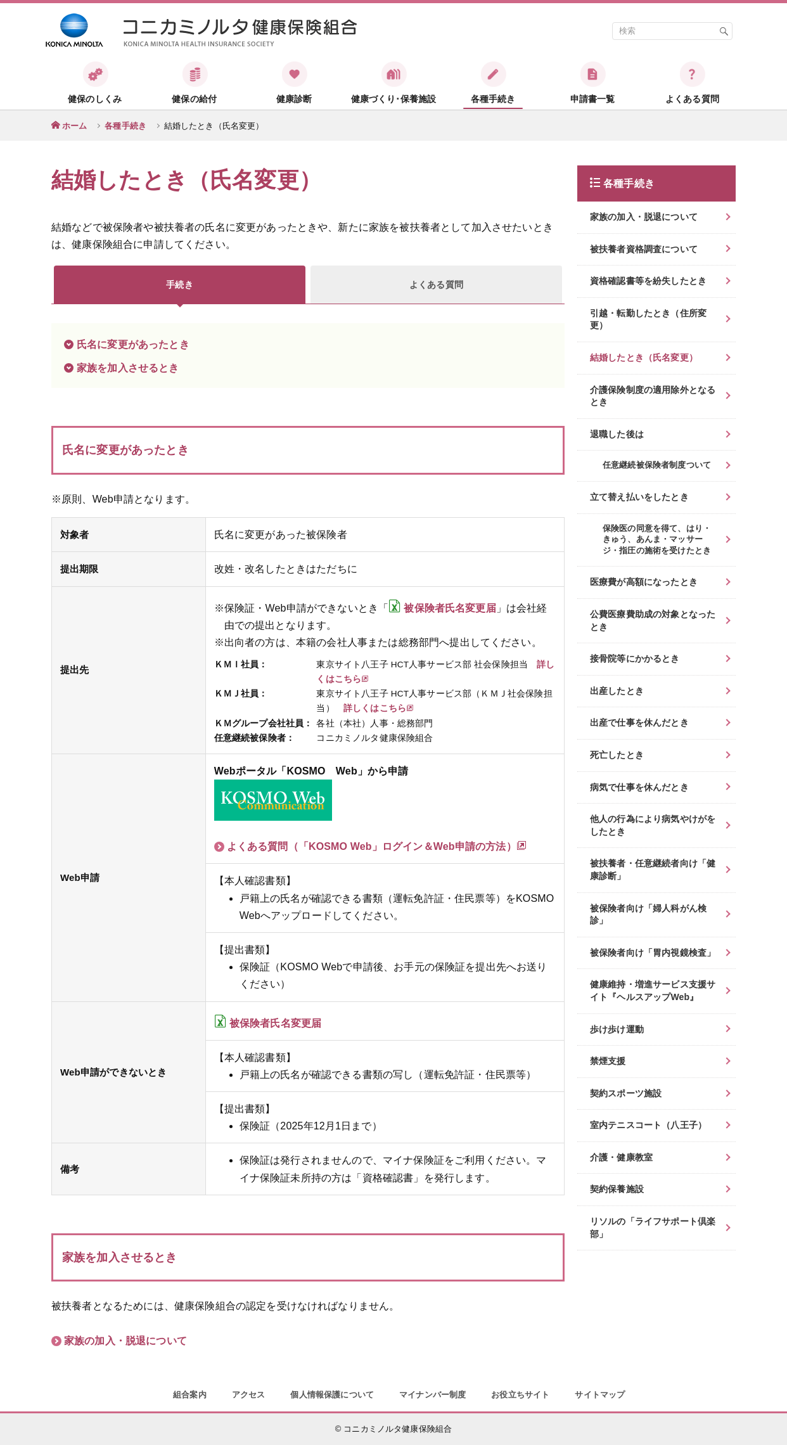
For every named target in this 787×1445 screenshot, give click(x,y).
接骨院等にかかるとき (635, 658)
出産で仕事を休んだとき (639, 722)
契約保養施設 (617, 1189)
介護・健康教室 (621, 1157)
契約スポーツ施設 (626, 1093)
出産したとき (617, 691)
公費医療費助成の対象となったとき (652, 620)
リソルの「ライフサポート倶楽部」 (652, 1227)
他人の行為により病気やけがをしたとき (652, 825)
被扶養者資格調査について (644, 249)
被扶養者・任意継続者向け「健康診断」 (652, 869)
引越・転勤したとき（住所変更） (648, 319)
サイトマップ (600, 1394)
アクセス (249, 1394)
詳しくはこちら (378, 708)
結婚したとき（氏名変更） (644, 357)
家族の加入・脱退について (125, 1340)
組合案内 (190, 1394)
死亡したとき (617, 755)
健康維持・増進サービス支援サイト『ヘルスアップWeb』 (652, 990)
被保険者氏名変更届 (450, 608)
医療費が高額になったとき (644, 582)
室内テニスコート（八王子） (648, 1125)
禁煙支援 (608, 1061)
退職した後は (617, 434)
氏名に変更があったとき (133, 344)
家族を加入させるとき (128, 368)
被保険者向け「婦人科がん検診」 (648, 914)
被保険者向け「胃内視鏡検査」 (652, 952)
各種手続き (125, 126)
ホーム (74, 126)
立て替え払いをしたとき (639, 497)
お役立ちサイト (520, 1394)
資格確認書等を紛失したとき (648, 281)
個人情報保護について (332, 1394)
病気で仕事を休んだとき (639, 787)
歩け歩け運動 (617, 1029)
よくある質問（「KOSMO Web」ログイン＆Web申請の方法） (377, 846)
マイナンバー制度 (432, 1394)
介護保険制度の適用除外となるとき (652, 396)
